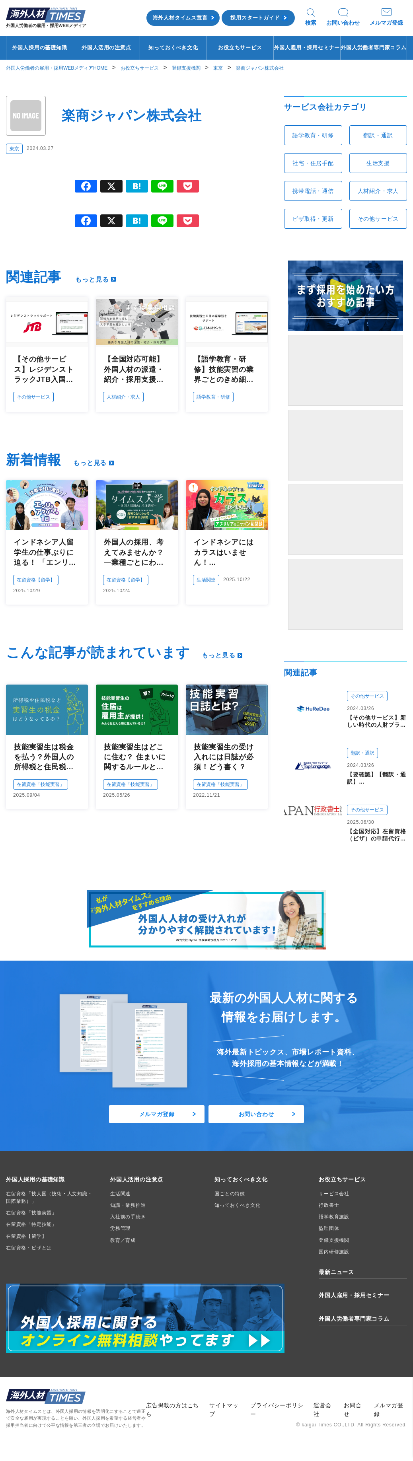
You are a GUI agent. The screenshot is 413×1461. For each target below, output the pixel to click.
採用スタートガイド (255, 18)
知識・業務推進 (128, 1205)
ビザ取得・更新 (313, 219)
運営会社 (322, 1409)
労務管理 (120, 1228)
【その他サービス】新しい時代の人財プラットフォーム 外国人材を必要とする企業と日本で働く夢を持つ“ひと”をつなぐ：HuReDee (376, 721)
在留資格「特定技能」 (31, 1224)
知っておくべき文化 (173, 48)
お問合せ (352, 1409)
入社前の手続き (128, 1217)
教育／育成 (123, 1240)
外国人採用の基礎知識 (39, 48)
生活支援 (378, 163)
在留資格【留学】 (36, 580)
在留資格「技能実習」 (40, 784)
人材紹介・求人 (123, 397)
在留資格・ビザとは (29, 1248)
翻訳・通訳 (378, 135)
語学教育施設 (334, 1217)
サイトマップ (224, 1409)
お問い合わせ (343, 22)
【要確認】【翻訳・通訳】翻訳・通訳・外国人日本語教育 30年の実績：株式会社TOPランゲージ (376, 778)
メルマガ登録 (386, 22)
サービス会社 (334, 1193)
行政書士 (329, 1205)
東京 (14, 149)
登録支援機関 (334, 1240)
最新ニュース (336, 1272)
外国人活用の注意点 (106, 48)
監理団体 (329, 1228)
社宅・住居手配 (313, 163)
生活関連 (206, 580)
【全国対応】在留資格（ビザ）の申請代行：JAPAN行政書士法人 (376, 835)
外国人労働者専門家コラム (374, 48)
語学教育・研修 (213, 397)
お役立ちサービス (240, 48)
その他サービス (33, 397)
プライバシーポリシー (276, 1409)
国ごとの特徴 (229, 1193)
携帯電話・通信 (313, 191)
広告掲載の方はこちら (172, 1409)
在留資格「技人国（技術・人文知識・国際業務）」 (49, 1197)
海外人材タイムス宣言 (180, 18)
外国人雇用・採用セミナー (307, 48)
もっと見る (92, 279)
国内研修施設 (334, 1252)
